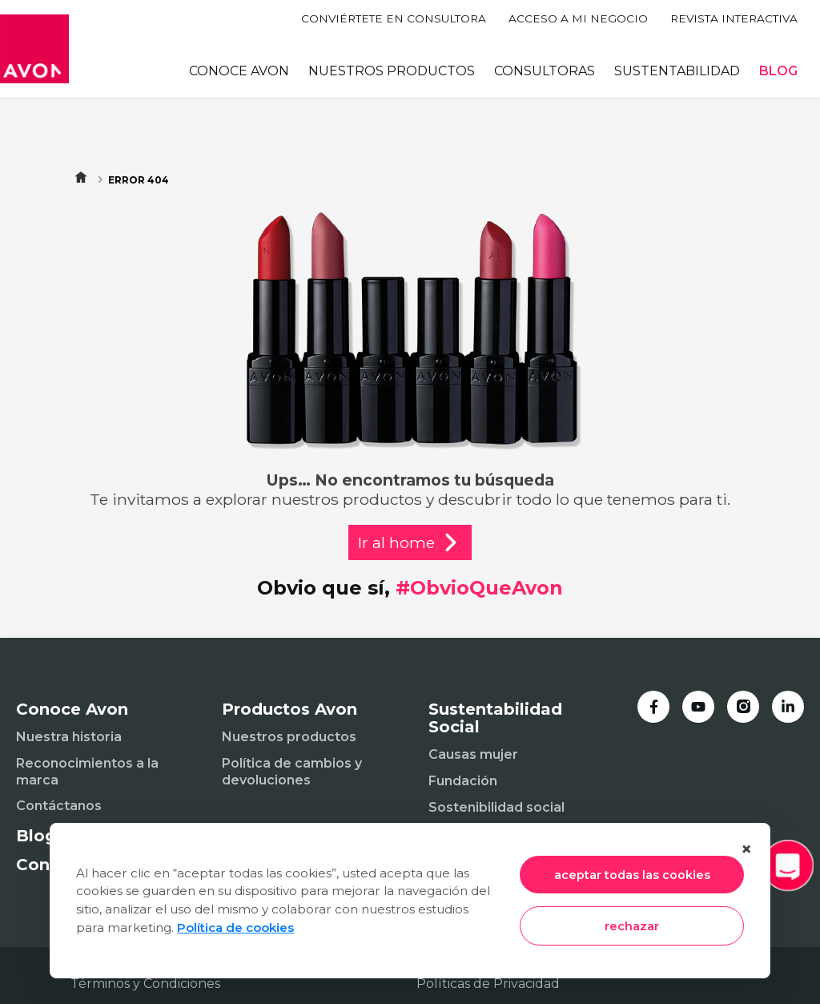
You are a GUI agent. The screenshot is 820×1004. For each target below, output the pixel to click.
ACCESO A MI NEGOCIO (578, 18)
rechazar (632, 926)
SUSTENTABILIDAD (677, 71)
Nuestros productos (289, 736)
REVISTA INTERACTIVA (734, 18)
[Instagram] (743, 707)
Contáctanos (59, 805)
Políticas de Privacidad (488, 983)
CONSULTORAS (544, 71)
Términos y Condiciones (145, 983)
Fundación (462, 780)
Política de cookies (235, 927)
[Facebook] (653, 707)
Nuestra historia (69, 736)
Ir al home (410, 542)
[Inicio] (34, 49)
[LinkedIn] (788, 707)
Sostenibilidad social (496, 807)
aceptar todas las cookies (632, 875)
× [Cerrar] (746, 849)
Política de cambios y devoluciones (292, 772)
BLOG (778, 71)
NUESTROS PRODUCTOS (391, 71)
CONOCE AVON (239, 71)
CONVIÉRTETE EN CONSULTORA (393, 18)
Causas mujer (473, 754)
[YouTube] (698, 707)
